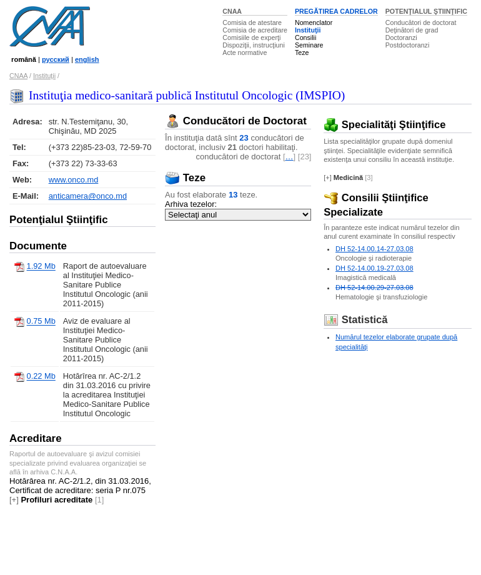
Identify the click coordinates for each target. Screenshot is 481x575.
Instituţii (307, 30)
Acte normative (244, 52)
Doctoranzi (401, 37)
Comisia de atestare (252, 22)
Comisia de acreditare (254, 30)
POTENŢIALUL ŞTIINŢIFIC (426, 11)
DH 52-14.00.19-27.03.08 (374, 268)
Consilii (305, 37)
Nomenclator (313, 22)
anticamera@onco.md (88, 196)
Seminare (309, 45)
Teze (302, 52)
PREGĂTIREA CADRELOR (336, 11)
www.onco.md (74, 179)
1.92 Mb (41, 266)
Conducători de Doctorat (236, 121)
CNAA (232, 11)
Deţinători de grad (412, 30)
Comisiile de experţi (251, 37)
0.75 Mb (41, 321)
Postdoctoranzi (407, 45)
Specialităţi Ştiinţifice (384, 125)
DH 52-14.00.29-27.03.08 (374, 287)
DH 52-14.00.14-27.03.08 (374, 248)
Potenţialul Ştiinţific (58, 220)
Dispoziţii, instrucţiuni (253, 45)
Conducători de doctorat (421, 22)
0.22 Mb (41, 376)
